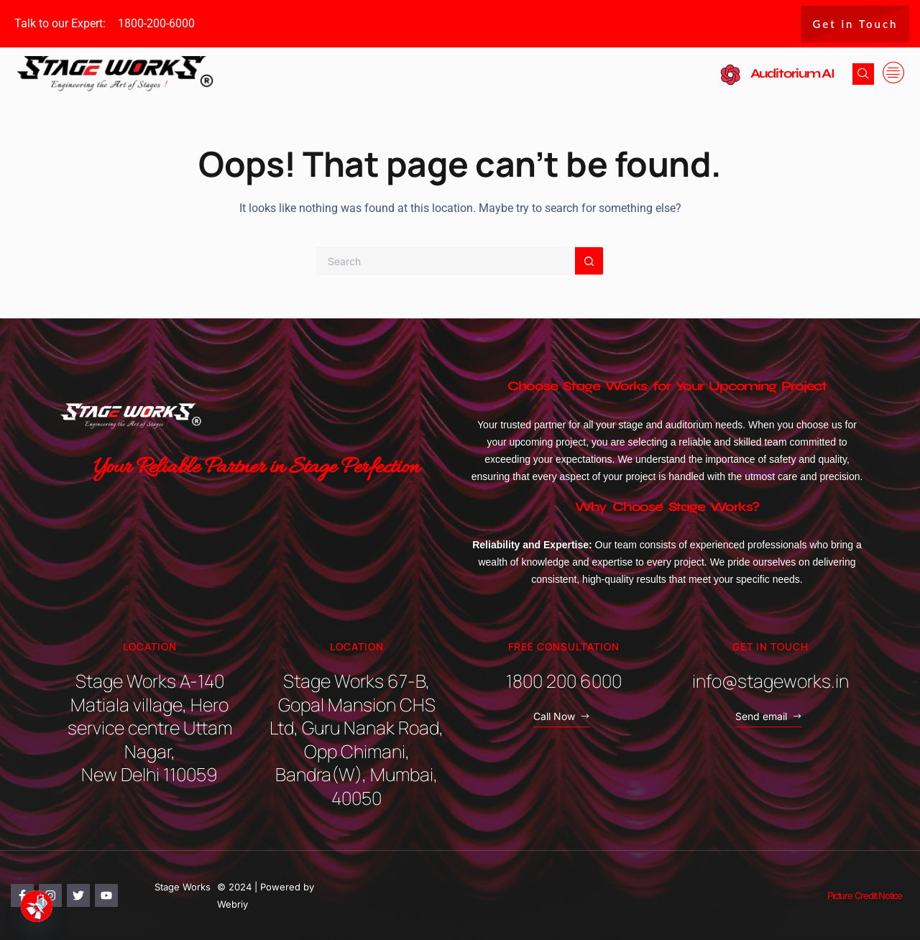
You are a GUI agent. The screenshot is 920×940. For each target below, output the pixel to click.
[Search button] (589, 260)
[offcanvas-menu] (893, 73)
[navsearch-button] (863, 74)
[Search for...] (445, 260)
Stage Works (183, 887)
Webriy (232, 904)
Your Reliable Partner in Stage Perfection (256, 468)
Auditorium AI (792, 73)
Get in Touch (855, 24)
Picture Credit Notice (864, 895)
